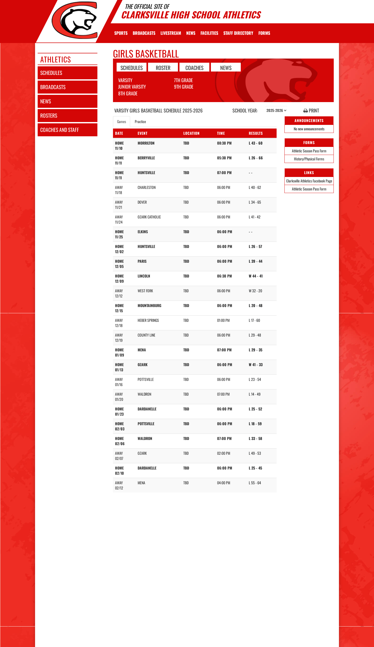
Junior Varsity (132, 86)
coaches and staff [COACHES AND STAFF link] (59, 129)
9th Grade (183, 86)
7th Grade (183, 80)
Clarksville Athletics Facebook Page (309, 180)
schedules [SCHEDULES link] (51, 72)
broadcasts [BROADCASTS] (52, 87)
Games (121, 121)
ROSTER (163, 67)
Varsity (125, 80)
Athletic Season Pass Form (309, 150)
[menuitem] (144, 32)
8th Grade (127, 93)
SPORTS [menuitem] (121, 33)
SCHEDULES (132, 67)
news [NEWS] (45, 101)
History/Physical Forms (309, 158)
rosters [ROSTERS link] (48, 115)
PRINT (311, 110)
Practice (140, 121)
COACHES (194, 67)
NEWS (225, 67)
